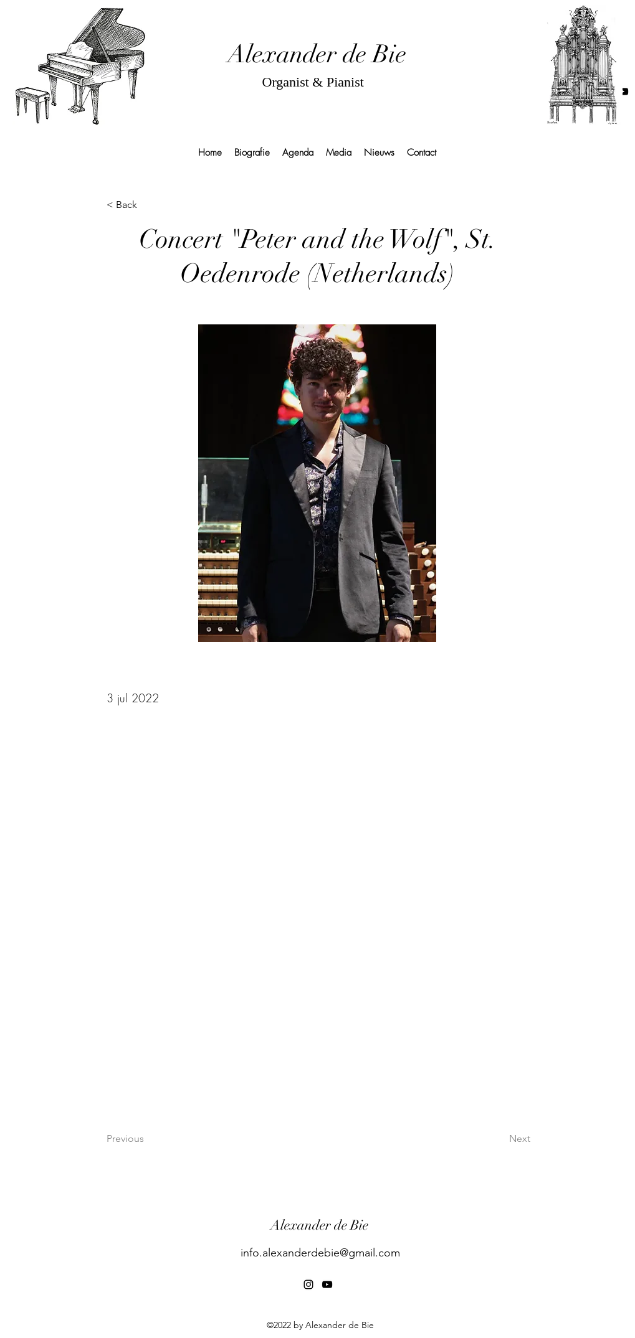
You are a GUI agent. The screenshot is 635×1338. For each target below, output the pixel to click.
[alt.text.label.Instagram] (308, 1284)
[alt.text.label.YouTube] (623, 91)
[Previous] (148, 1138)
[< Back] (148, 205)
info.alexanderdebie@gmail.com (320, 1253)
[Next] (499, 1138)
